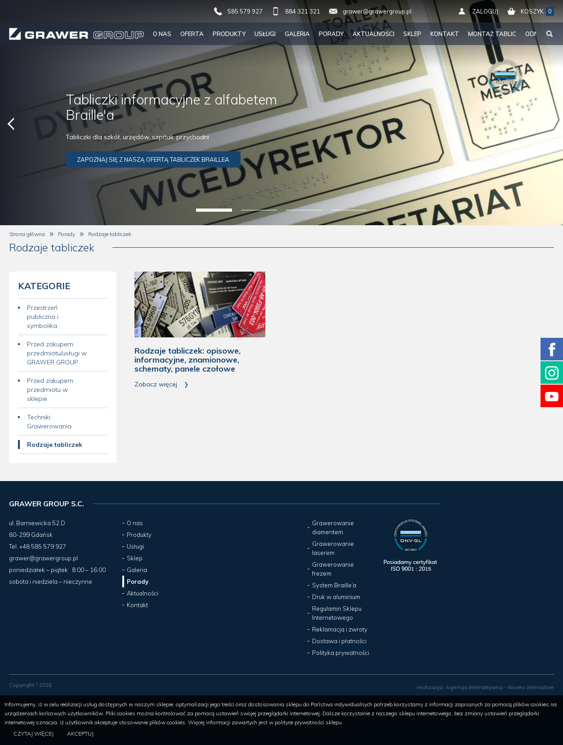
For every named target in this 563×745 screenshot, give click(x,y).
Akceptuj (80, 733)
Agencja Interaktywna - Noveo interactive (500, 687)
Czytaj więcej (33, 733)
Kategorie (44, 285)
